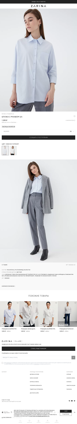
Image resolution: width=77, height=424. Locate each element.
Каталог (4, 372)
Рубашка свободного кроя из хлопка (34, 329)
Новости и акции (71, 385)
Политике (36, 364)
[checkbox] (2, 363)
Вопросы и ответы (34, 382)
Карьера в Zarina (71, 378)
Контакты (69, 382)
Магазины (69, 389)
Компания (70, 372)
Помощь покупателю (36, 372)
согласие (8, 363)
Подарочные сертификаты (36, 389)
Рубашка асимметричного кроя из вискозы (17, 329)
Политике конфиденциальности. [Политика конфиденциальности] (39, 416)
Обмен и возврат (34, 378)
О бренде (69, 374)
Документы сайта (34, 393)
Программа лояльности (36, 385)
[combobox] (38, 131)
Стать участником (38, 349)
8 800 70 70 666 (6, 400)
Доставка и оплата (34, 374)
